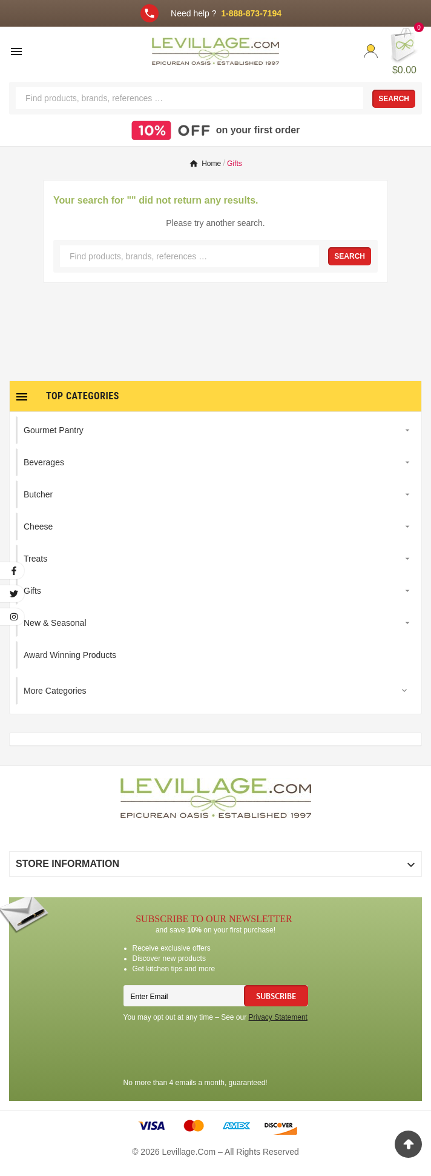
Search (393, 99)
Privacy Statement (278, 1017)
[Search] (189, 98)
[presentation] (215, 1051)
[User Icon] (371, 51)
